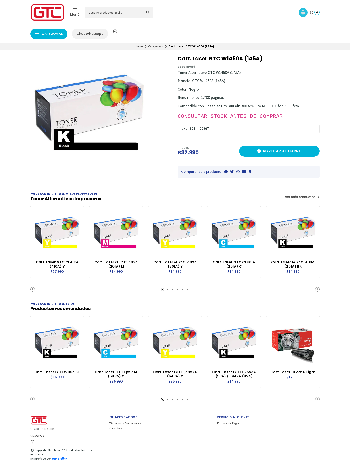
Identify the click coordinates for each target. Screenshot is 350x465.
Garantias (115, 427)
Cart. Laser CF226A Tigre (293, 371)
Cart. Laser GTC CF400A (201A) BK (293, 264)
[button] (249, 171)
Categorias (155, 46)
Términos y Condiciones (125, 422)
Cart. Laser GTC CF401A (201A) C (234, 264)
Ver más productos (302, 197)
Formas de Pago (228, 422)
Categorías (49, 33)
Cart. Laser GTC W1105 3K (57, 373)
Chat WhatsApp (90, 33)
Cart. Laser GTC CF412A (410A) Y (57, 264)
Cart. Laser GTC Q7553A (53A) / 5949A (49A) (234, 373)
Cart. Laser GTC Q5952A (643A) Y (175, 373)
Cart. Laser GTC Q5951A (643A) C (116, 373)
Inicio (139, 46)
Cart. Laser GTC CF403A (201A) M (116, 264)
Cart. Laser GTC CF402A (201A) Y (175, 264)
